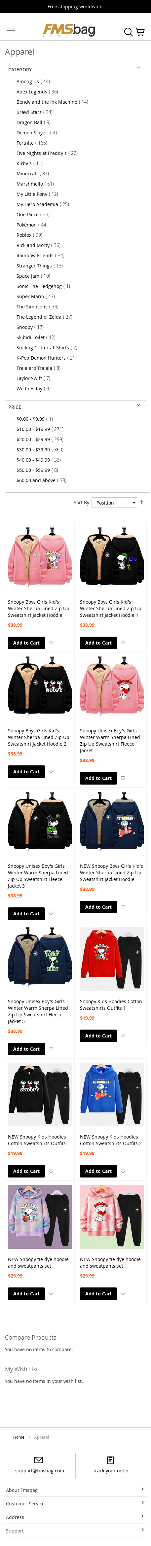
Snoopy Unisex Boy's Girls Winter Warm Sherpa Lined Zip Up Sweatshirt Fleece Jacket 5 (38, 1004)
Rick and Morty (40, 245)
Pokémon (34, 225)
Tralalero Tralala (40, 368)
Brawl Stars (37, 112)
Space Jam (35, 276)
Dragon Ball (36, 122)
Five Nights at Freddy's (49, 153)
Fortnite (34, 143)
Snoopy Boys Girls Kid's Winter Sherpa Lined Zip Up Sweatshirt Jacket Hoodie (38, 605)
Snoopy (32, 327)
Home (19, 1437)
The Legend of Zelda (46, 317)
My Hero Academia (45, 204)
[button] (51, 642)
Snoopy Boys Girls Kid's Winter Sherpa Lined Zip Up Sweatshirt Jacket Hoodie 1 (110, 605)
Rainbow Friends (42, 255)
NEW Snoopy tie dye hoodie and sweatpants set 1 (110, 1262)
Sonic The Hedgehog (45, 286)
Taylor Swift (35, 378)
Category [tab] (20, 69)
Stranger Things (42, 266)
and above (43, 480)
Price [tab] (14, 407)
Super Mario (38, 296)
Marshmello (37, 184)
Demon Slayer (39, 132)
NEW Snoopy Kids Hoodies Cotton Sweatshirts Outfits (37, 1140)
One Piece (35, 214)
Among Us (35, 81)
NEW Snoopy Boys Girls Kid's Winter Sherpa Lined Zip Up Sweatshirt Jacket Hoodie (111, 869)
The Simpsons (39, 306)
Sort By (81, 502)
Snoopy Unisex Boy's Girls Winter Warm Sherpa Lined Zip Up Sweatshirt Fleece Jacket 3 (38, 869)
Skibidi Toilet (38, 337)
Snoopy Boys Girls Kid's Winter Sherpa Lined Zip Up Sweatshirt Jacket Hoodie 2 (38, 734)
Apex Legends (39, 91)
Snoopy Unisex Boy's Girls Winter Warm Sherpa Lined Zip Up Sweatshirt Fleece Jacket (110, 734)
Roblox (31, 235)
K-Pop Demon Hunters (49, 358)
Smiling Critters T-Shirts (49, 347)
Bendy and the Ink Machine (54, 102)
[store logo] (69, 30)
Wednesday (36, 388)
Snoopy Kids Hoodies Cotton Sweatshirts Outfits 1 (111, 1004)
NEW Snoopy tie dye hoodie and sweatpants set (38, 1262)
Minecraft (35, 173)
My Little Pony (39, 194)
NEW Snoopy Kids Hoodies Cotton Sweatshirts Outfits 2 (111, 1140)
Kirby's (32, 163)
